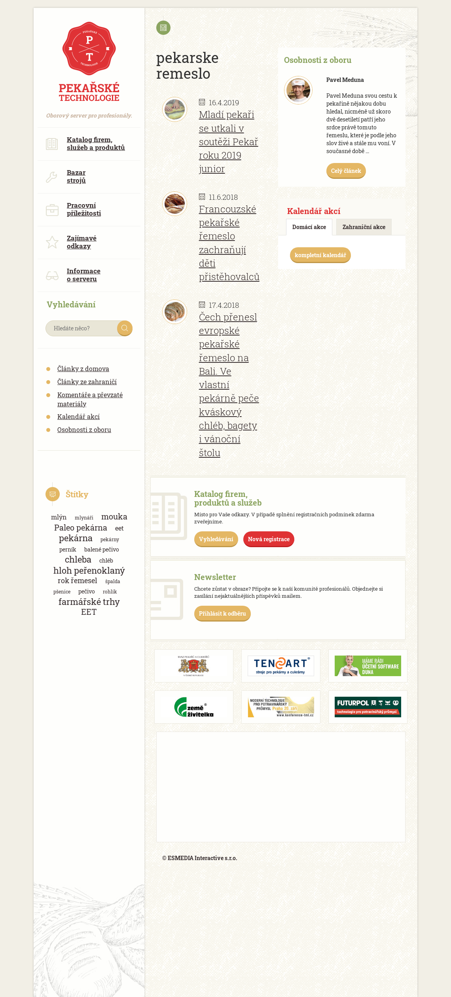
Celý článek (346, 170)
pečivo (86, 591)
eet (119, 528)
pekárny (109, 539)
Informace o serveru (72, 274)
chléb (106, 560)
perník (67, 549)
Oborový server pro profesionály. (89, 111)
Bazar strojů (65, 176)
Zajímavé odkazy (71, 241)
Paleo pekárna (80, 528)
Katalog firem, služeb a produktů (85, 143)
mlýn (59, 517)
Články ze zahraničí (87, 381)
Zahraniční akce (364, 227)
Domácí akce (309, 227)
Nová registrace (269, 539)
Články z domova (83, 368)
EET (89, 612)
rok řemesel (77, 580)
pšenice (61, 591)
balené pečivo (101, 549)
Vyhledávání (216, 539)
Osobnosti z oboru (84, 429)
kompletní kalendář (320, 255)
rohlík (110, 591)
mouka (114, 516)
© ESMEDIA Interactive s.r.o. (199, 858)
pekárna (76, 538)
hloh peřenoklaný (89, 570)
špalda (112, 581)
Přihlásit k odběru (222, 613)
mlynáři (84, 517)
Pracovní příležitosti (73, 209)
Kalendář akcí (78, 416)
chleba (78, 559)
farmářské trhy (89, 602)
